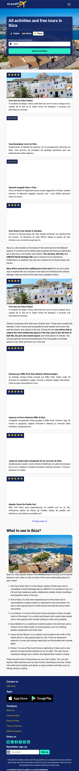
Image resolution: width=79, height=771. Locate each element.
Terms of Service (14, 726)
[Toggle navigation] (69, 4)
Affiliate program (14, 731)
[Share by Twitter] (20, 743)
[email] (24, 752)
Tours (38, 33)
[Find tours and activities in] (41, 44)
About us (11, 710)
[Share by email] (8, 743)
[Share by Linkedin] (28, 743)
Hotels (26, 33)
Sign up (44, 752)
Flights (15, 33)
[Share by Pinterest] (24, 743)
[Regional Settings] (64, 4)
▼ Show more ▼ (39, 521)
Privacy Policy (13, 721)
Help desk (11, 686)
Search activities (39, 51)
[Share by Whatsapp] (12, 743)
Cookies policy (13, 715)
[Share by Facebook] (16, 743)
